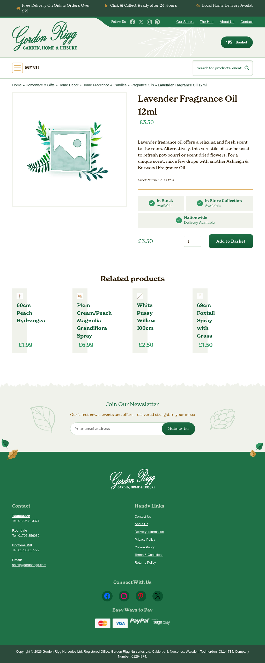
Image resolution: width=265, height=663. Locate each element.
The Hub (207, 22)
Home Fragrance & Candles (105, 85)
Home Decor (68, 85)
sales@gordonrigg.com (29, 565)
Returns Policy (145, 562)
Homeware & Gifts (40, 85)
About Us (227, 22)
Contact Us (143, 516)
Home (17, 85)
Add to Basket (231, 241)
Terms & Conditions (149, 555)
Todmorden (21, 516)
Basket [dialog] (236, 42)
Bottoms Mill (22, 545)
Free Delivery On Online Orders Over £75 (56, 8)
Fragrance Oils (142, 85)
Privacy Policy (145, 539)
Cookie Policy (144, 547)
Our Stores (184, 22)
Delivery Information (149, 532)
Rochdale (19, 530)
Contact (246, 22)
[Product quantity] (192, 241)
